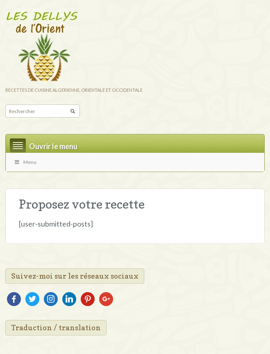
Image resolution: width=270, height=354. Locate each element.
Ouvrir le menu (53, 146)
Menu (25, 162)
